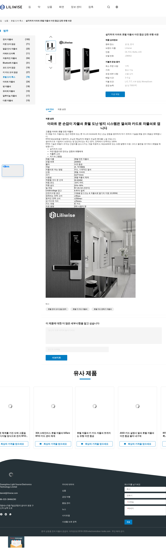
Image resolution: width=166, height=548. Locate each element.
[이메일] (145, 502)
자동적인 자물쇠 (16, 58)
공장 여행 (66, 497)
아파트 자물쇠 (16, 81)
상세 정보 (50, 109)
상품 (49, 6)
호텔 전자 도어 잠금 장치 (57, 309)
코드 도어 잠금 (16, 67)
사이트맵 (66, 515)
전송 (128, 522)
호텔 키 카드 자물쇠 (80, 309)
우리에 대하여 (68, 484)
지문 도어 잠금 (16, 44)
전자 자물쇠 (16, 39)
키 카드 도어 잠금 (16, 72)
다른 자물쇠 (16, 100)
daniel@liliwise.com (9, 493)
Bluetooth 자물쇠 (16, 63)
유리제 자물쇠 (16, 91)
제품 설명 (62, 109)
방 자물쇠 (16, 86)
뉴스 (64, 509)
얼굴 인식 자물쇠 (16, 49)
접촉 (90, 6)
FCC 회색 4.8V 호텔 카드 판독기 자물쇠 (21, 434)
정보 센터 (76, 6)
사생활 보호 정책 (69, 522)
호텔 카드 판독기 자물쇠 (103, 309)
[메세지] (145, 511)
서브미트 (56, 357)
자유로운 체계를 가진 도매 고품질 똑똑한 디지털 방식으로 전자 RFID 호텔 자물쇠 (106, 435)
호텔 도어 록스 (16, 77)
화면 (61, 6)
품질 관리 (66, 503)
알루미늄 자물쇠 (16, 96)
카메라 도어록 (16, 53)
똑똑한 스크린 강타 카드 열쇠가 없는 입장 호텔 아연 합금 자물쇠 (63, 434)
